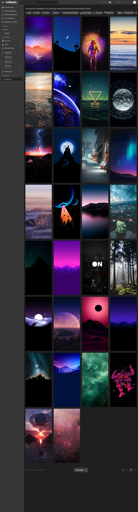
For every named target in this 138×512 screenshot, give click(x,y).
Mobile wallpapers (9, 11)
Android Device (8, 48)
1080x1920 (8, 61)
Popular (7, 33)
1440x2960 (14, 52)
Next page (81, 470)
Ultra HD (6, 41)
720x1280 (8, 66)
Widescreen (7, 71)
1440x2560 (8, 57)
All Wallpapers (8, 7)
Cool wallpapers (8, 18)
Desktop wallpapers (9, 15)
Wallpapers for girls (9, 22)
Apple (5, 44)
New (6, 29)
